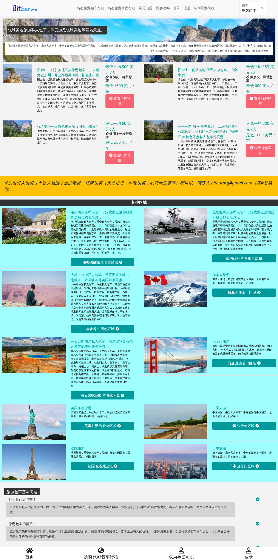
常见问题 (146, 8)
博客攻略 (163, 8)
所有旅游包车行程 (90, 8)
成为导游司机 (204, 8)
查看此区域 (102, 262)
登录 (176, 8)
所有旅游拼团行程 (121, 8)
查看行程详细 (120, 101)
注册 (187, 8)
